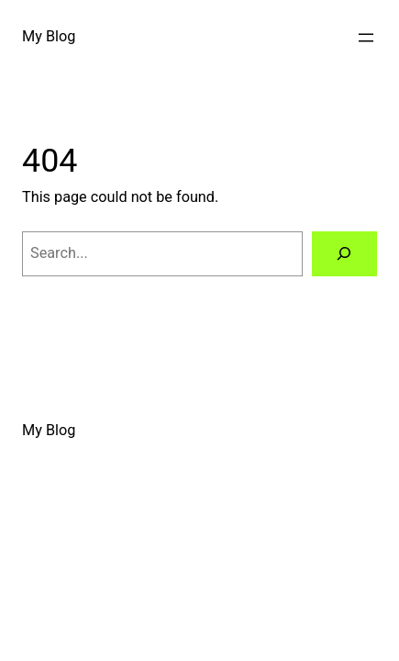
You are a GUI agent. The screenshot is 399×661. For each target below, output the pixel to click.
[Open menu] (366, 38)
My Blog (48, 36)
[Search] (344, 254)
